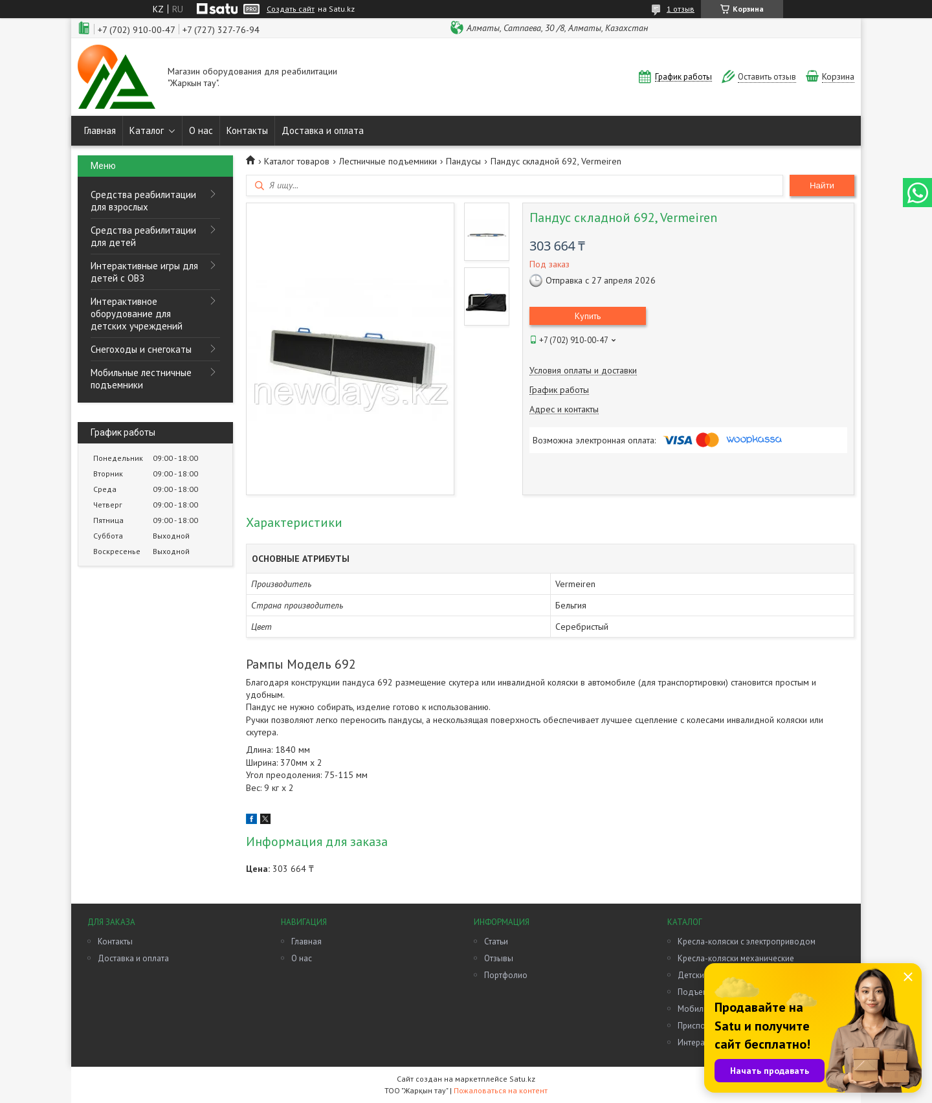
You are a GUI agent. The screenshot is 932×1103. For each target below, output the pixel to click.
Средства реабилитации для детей (143, 236)
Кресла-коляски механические (736, 958)
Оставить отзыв (767, 76)
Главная (100, 130)
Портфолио (505, 975)
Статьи (496, 941)
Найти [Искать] (822, 185)
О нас (201, 130)
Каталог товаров (296, 161)
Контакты (247, 130)
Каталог (146, 130)
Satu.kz (522, 1079)
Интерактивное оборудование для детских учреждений (137, 313)
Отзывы (498, 958)
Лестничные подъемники (388, 161)
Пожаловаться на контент (501, 1090)
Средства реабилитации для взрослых (143, 200)
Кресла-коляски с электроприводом (747, 941)
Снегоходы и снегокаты (141, 349)
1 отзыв (680, 9)
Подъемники (702, 991)
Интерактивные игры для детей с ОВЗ (144, 272)
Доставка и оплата (323, 130)
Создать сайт (291, 9)
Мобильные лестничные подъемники (141, 378)
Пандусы (463, 161)
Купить (588, 316)
